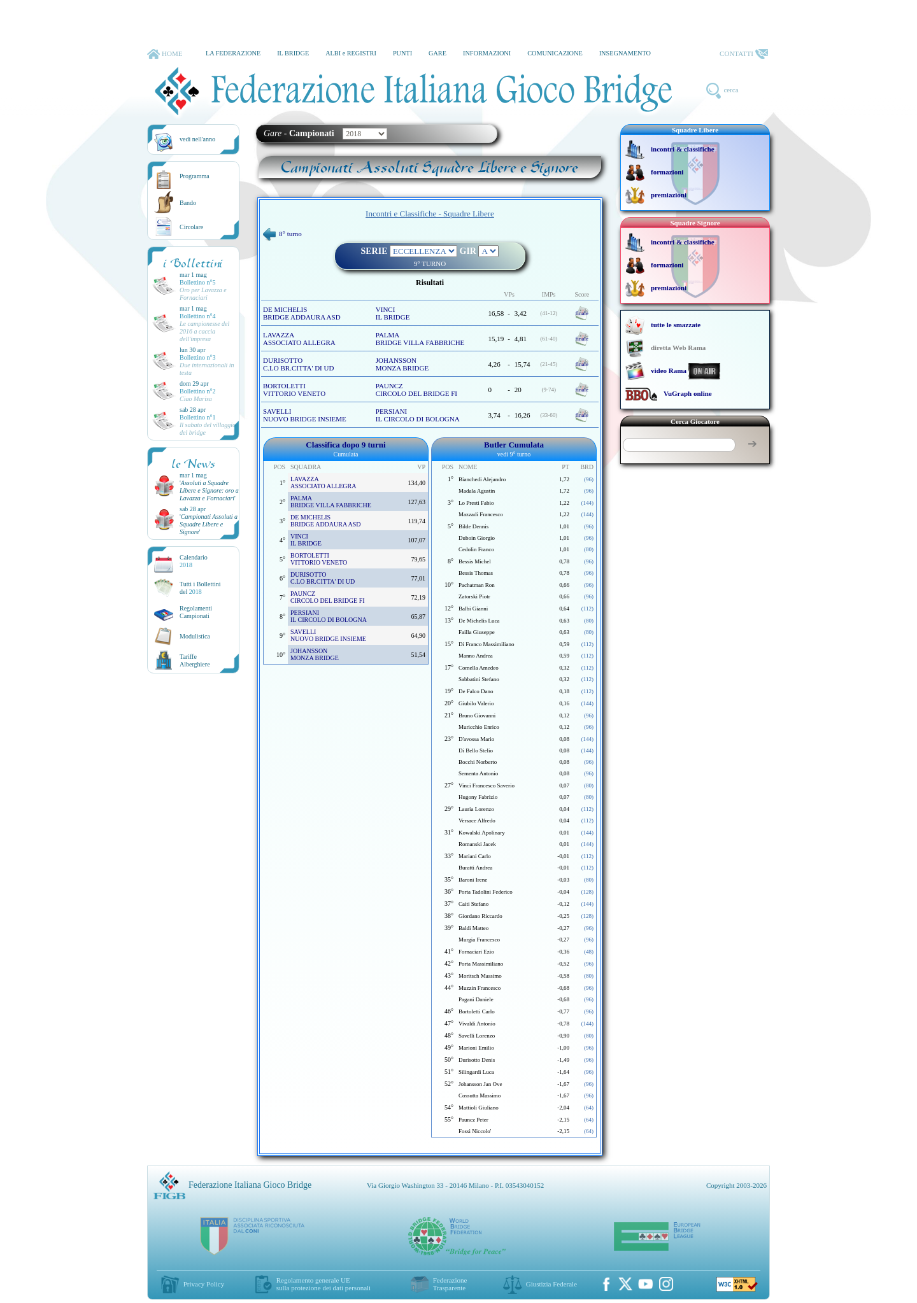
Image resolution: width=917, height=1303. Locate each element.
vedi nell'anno (197, 139)
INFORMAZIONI (487, 53)
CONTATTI (744, 54)
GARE (437, 53)
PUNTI (402, 53)
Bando (188, 202)
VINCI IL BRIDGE (393, 313)
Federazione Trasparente (450, 1284)
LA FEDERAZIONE (233, 53)
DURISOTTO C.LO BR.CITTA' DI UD (298, 364)
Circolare (191, 226)
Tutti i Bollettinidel (200, 588)
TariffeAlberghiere (195, 660)
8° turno (282, 233)
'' (209, 490)
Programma (195, 176)
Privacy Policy (203, 1284)
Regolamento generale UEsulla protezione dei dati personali (323, 1284)
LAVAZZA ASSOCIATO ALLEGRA (299, 338)
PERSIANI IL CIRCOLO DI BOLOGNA (418, 415)
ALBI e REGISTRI (350, 53)
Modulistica (195, 636)
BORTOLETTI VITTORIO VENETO (294, 389)
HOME (164, 54)
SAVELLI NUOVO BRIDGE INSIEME (304, 415)
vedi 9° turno (513, 454)
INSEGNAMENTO (625, 53)
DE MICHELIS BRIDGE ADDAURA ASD (302, 313)
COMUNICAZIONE (555, 53)
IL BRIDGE (293, 53)
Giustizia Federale (551, 1284)
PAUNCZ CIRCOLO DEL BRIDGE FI (416, 389)
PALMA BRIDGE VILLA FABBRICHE (420, 338)
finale (582, 313)
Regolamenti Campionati (196, 612)
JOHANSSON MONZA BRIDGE (402, 364)
